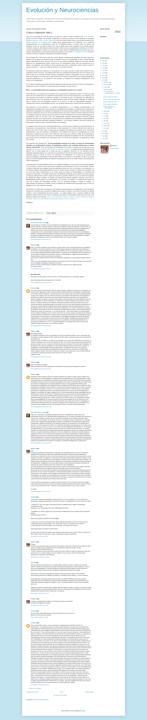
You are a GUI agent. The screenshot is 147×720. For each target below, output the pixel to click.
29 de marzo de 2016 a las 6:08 (39, 605)
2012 (103, 136)
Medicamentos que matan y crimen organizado (41, 40)
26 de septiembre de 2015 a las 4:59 (41, 443)
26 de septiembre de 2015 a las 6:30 (41, 491)
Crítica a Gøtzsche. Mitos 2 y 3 (111, 99)
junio (105, 116)
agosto (106, 111)
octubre (106, 87)
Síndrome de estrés (40, 149)
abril (105, 120)
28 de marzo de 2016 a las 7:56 (39, 536)
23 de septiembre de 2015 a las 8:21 (41, 239)
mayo (105, 118)
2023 (103, 61)
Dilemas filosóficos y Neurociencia (108, 107)
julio (105, 113)
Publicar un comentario (35, 688)
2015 (103, 80)
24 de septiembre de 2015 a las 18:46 (41, 407)
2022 (103, 63)
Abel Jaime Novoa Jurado (38, 222)
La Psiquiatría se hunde (80, 52)
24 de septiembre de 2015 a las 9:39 (41, 357)
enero (105, 128)
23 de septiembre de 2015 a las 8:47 (41, 269)
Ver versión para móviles (60, 695)
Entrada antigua (89, 692)
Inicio (61, 692)
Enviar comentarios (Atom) (41, 699)
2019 (103, 70)
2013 (103, 133)
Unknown (33, 288)
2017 (103, 75)
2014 (103, 131)
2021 (103, 65)
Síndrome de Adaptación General (59, 149)
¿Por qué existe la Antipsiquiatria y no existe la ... (111, 93)
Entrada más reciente (32, 692)
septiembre (107, 89)
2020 (103, 68)
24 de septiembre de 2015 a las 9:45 (41, 369)
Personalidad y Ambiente (110, 104)
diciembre (106, 82)
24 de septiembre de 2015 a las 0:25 (41, 326)
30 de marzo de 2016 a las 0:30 (39, 617)
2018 (103, 73)
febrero (106, 125)
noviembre (107, 84)
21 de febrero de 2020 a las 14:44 (40, 685)
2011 (103, 138)
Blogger (83, 711)
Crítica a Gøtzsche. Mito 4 (110, 97)
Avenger (33, 497)
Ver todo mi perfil (114, 148)
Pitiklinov (33, 245)
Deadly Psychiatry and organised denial (39, 42)
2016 (103, 77)
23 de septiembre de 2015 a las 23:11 (41, 282)
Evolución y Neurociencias (62, 10)
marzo (105, 123)
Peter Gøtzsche (89, 36)
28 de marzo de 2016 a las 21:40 (40, 593)
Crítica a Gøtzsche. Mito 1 (110, 102)
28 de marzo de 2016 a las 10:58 (40, 557)
